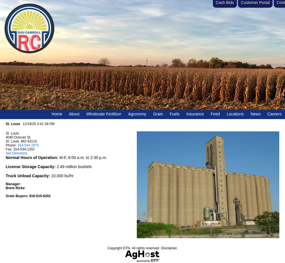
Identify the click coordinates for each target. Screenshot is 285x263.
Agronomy (137, 114)
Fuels (175, 114)
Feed (215, 114)
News (255, 114)
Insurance (195, 114)
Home (57, 114)
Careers (274, 114)
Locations (235, 114)
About (74, 114)
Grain (158, 114)
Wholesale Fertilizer (103, 114)
